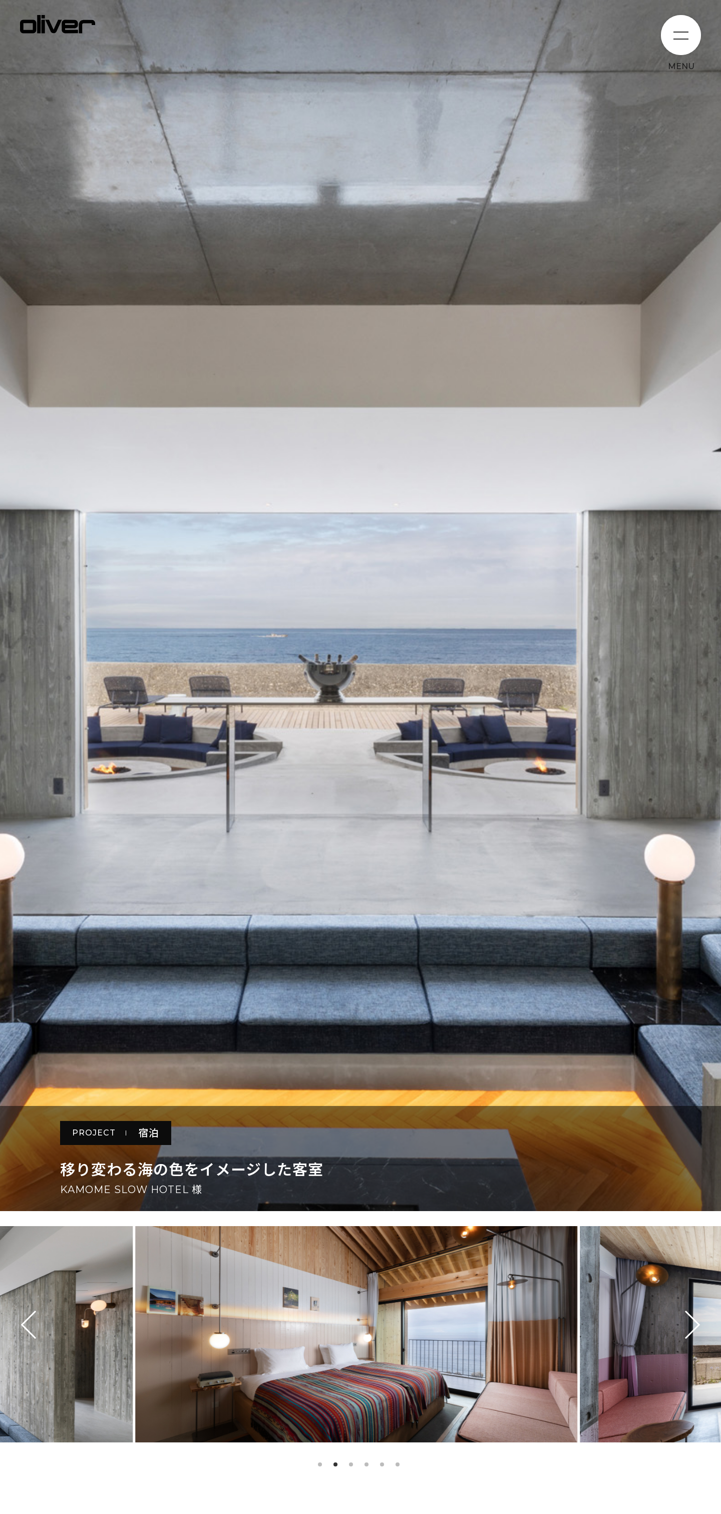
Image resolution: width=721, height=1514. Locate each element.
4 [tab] (367, 1464)
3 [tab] (351, 1464)
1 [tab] (320, 1464)
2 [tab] (335, 1464)
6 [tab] (398, 1464)
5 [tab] (382, 1464)
